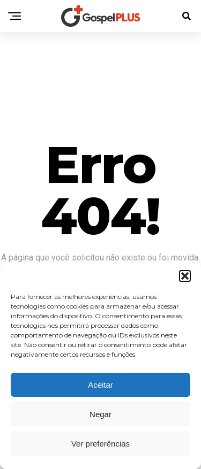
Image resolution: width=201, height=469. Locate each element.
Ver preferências (100, 443)
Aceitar (100, 384)
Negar (100, 414)
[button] (185, 276)
